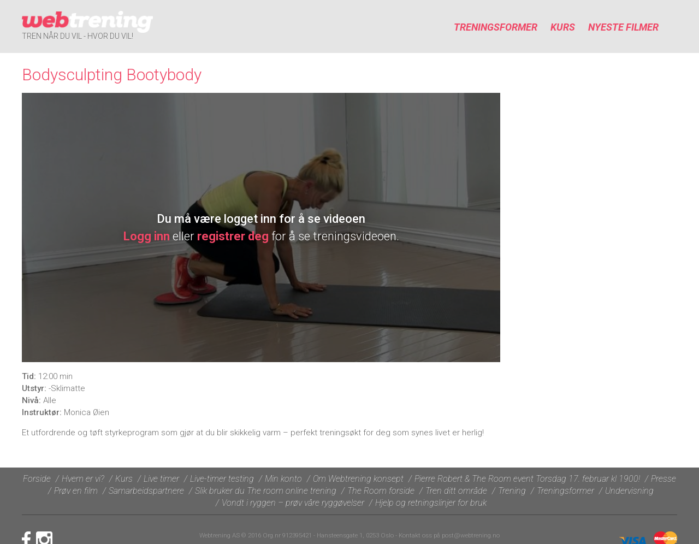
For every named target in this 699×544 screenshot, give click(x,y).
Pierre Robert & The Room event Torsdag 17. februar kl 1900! (527, 479)
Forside (37, 479)
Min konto (283, 479)
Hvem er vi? (83, 479)
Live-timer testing (222, 479)
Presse (663, 479)
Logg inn (146, 236)
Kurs (562, 27)
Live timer (161, 479)
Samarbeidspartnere (146, 491)
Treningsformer (495, 27)
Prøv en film (76, 491)
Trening (512, 491)
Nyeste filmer (623, 27)
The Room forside (380, 491)
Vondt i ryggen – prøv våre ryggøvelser (293, 503)
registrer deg (233, 236)
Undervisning (629, 491)
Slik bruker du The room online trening (265, 491)
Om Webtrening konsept (358, 479)
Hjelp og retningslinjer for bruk (431, 503)
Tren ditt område (456, 491)
